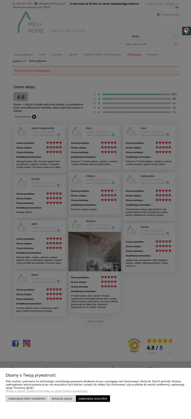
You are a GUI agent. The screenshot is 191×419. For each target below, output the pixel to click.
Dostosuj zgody (62, 398)
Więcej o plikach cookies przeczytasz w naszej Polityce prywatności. (47, 391)
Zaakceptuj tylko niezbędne (27, 398)
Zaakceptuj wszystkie (93, 398)
